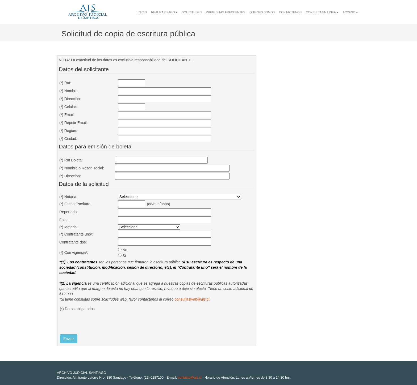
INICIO (142, 12)
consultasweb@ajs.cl (191, 299)
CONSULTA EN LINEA (322, 12)
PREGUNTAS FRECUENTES (225, 12)
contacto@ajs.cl (190, 377)
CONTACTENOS (290, 12)
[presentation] (100, 324)
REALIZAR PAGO (164, 12)
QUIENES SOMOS (262, 12)
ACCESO (350, 12)
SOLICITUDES (192, 12)
